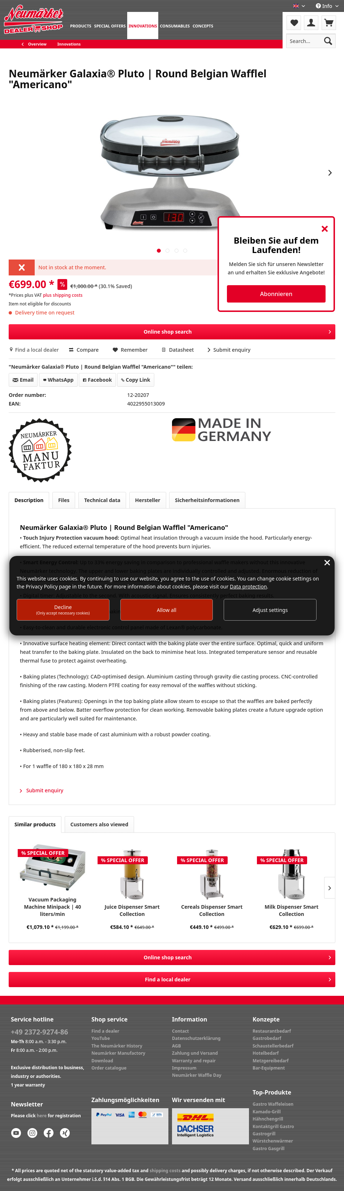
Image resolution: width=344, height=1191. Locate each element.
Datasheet (178, 349)
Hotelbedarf (266, 1053)
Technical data (102, 500)
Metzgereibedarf (271, 1061)
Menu (302, 18)
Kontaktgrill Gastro (273, 1126)
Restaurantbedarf (272, 1031)
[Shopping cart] (329, 23)
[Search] (328, 41)
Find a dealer (105, 1031)
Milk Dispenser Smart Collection (291, 910)
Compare (84, 349)
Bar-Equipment (269, 1068)
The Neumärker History (116, 1046)
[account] (311, 23)
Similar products (35, 824)
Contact (180, 1031)
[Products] (81, 25)
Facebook (97, 379)
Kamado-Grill (267, 1112)
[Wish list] (294, 23)
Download (102, 1061)
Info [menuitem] (325, 6)
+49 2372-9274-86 (39, 1032)
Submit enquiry (229, 349)
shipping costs (165, 1171)
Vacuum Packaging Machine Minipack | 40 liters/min (52, 906)
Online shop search (237, 330)
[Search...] (311, 41)
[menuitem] (81, 25)
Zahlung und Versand (195, 1053)
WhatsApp (58, 379)
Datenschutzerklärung (196, 1038)
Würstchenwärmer (273, 1141)
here (42, 1116)
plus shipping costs (62, 295)
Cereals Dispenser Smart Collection (211, 910)
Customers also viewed (99, 824)
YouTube (100, 1038)
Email (23, 379)
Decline (63, 610)
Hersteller (147, 500)
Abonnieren (276, 294)
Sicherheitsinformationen (207, 500)
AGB (176, 1046)
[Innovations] (143, 25)
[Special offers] (110, 25)
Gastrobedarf (267, 1038)
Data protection (248, 586)
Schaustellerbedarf (273, 1046)
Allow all (166, 610)
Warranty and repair (194, 1061)
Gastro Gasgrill (268, 1148)
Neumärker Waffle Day (197, 1075)
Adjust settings (270, 610)
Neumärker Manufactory (118, 1053)
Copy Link (135, 379)
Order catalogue (108, 1068)
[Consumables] (174, 25)
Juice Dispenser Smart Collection (132, 910)
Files (63, 500)
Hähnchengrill (268, 1119)
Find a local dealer (34, 349)
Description (28, 500)
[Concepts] (203, 25)
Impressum (184, 1068)
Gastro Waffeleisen (273, 1104)
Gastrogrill (264, 1134)
